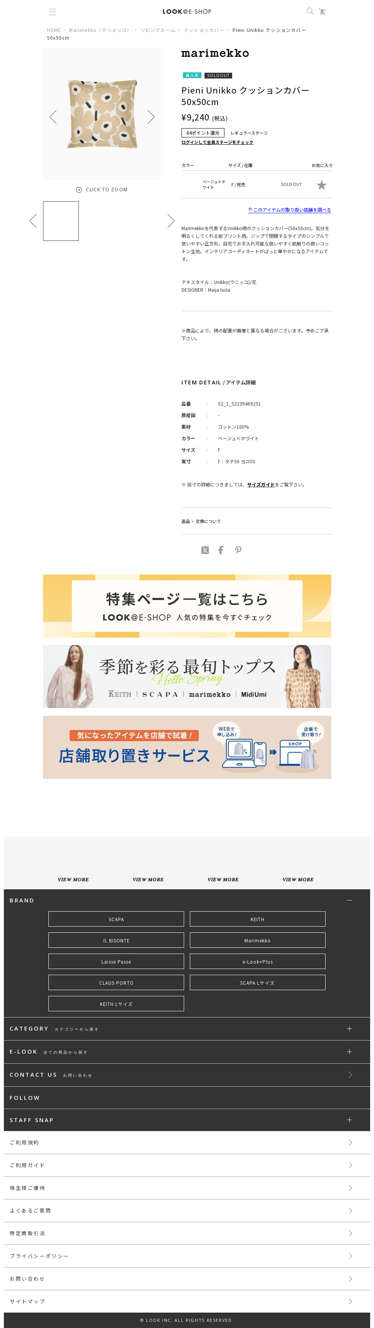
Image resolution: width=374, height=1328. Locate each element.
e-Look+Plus (258, 962)
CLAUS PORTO (116, 983)
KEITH (257, 919)
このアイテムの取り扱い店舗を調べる (289, 209)
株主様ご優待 (28, 1187)
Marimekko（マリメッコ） (100, 30)
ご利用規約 (25, 1142)
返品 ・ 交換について (201, 521)
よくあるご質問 (31, 1210)
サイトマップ (28, 1301)
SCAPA (116, 919)
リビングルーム (158, 30)
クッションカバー (204, 30)
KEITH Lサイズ (116, 1004)
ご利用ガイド (28, 1165)
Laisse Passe (116, 962)
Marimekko (257, 940)
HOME (54, 30)
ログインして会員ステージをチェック (217, 142)
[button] (151, 117)
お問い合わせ (28, 1278)
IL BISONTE (116, 940)
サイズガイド (261, 484)
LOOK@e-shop (187, 11)
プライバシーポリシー (40, 1256)
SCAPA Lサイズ (257, 983)
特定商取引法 (28, 1233)
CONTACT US (51, 1075)
